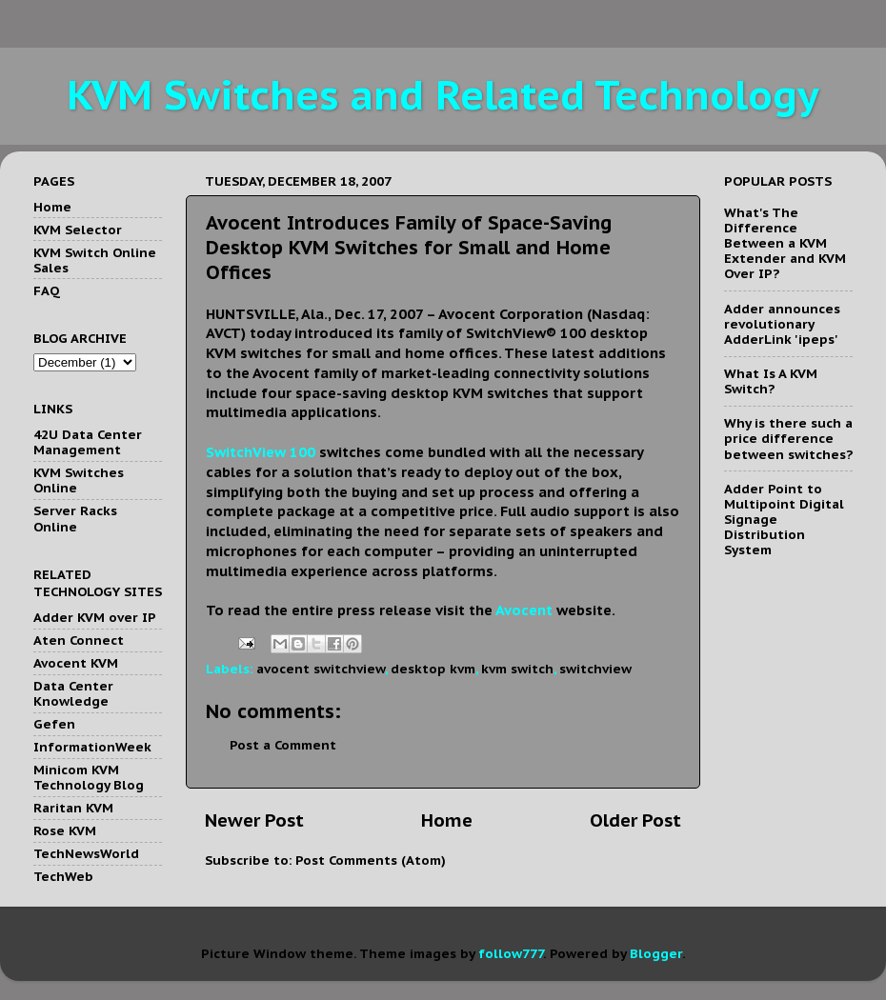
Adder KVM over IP (94, 617)
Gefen (54, 723)
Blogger (656, 953)
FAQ (46, 290)
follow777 (510, 953)
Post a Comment (283, 744)
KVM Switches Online (78, 480)
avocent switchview (320, 668)
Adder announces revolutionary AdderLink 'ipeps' (782, 324)
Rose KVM (64, 830)
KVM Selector (77, 229)
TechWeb (63, 876)
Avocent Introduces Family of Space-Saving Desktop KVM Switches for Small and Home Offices (409, 247)
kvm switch (517, 668)
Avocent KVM (75, 662)
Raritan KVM (73, 807)
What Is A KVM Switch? (770, 381)
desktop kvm (433, 668)
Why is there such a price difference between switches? (788, 438)
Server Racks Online (75, 518)
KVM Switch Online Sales (94, 260)
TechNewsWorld (86, 853)
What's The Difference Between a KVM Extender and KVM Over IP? (785, 243)
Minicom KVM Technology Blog (88, 777)
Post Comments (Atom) (370, 860)
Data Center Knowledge (73, 693)
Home (447, 820)
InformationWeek (92, 746)
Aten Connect (78, 640)
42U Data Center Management (87, 442)
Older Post (635, 820)
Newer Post (254, 820)
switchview (595, 668)
